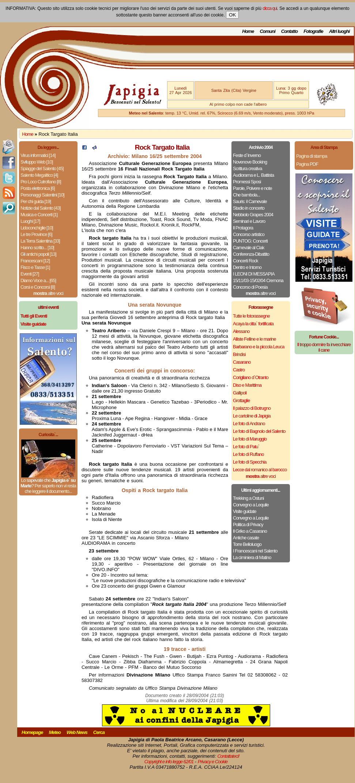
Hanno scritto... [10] (37, 247)
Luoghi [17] (30, 221)
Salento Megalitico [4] (39, 175)
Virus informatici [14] (38, 155)
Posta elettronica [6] (37, 188)
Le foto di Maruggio (250, 439)
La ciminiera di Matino (252, 557)
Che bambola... (246, 195)
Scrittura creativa (247, 168)
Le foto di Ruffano (248, 454)
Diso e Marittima (247, 385)
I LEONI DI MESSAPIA (254, 274)
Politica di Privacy (248, 524)
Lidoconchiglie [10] (36, 228)
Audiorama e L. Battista (253, 175)
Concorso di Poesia (250, 287)
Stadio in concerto (248, 208)
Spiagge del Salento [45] (42, 168)
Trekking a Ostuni (248, 498)
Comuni (267, 31)
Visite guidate (244, 511)
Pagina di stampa (311, 156)
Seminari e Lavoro (249, 221)
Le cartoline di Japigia (252, 416)
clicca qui (270, 8)
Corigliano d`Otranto (250, 377)
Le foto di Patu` (246, 446)
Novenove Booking (250, 162)
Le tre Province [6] (36, 234)
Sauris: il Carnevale (250, 201)
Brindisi (239, 354)
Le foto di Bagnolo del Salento (259, 431)
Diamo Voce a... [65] (38, 280)
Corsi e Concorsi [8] (37, 287)
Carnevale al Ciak (248, 247)
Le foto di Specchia (250, 462)
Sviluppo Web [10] (36, 162)
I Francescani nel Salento (255, 551)
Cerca (99, 732)
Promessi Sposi (247, 181)
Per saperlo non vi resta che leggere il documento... (50, 488)
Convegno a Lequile (251, 504)
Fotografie (313, 31)
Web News (77, 732)
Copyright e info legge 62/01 (169, 761)
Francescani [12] (35, 260)
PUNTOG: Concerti (250, 241)
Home (248, 31)
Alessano (241, 331)
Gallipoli (239, 393)
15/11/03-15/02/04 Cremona (258, 280)
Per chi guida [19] (35, 201)
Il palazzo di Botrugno (252, 408)
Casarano (241, 362)
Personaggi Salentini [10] (42, 195)
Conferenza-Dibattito (251, 254)
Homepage (32, 732)
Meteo (55, 732)
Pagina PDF (307, 164)
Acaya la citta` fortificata (253, 323)
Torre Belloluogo (247, 544)
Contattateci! (228, 756)
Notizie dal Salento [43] (40, 208)
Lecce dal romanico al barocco (260, 469)
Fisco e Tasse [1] (35, 267)
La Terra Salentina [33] (40, 241)
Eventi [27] (29, 274)
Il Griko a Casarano (250, 531)
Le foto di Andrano (249, 423)
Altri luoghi (339, 31)
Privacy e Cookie (213, 761)
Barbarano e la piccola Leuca (258, 346)
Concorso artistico (248, 234)
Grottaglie (241, 400)
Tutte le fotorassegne (251, 316)
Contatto (289, 31)
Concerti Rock (245, 260)
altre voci (48, 293)
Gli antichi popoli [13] (38, 254)
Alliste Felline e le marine (254, 339)
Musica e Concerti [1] (38, 214)
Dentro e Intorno (247, 267)
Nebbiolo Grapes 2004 (253, 214)
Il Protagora (243, 228)
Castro (239, 369)
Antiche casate (246, 537)
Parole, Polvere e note (252, 188)
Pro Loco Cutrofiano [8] (40, 181)
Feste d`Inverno (247, 155)
